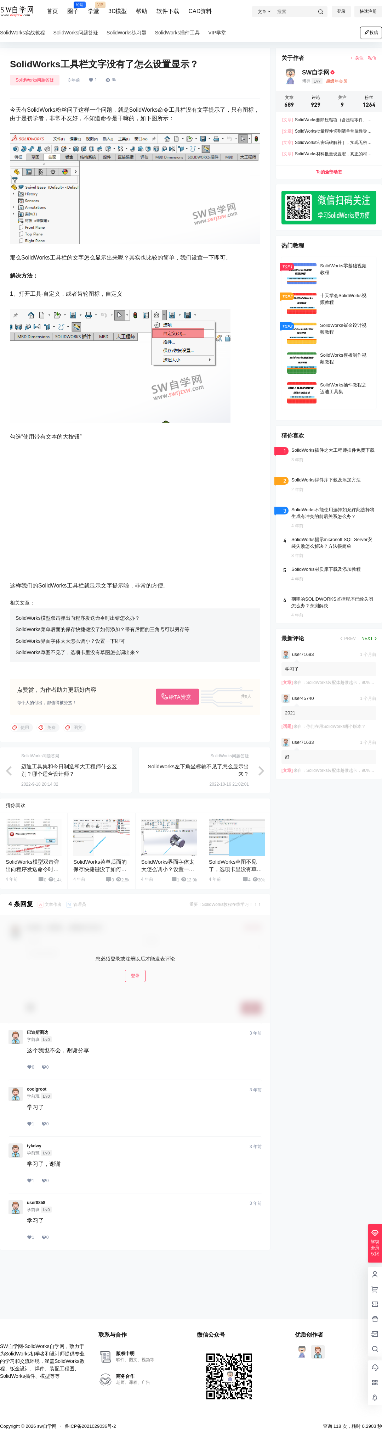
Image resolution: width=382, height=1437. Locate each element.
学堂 (93, 8)
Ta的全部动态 (329, 171)
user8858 (36, 1238)
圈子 (73, 8)
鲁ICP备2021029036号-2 (90, 1426)
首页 (52, 11)
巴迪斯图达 (37, 1068)
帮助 (141, 11)
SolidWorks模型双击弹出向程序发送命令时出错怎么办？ (78, 653)
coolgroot (36, 1125)
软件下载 (167, 11)
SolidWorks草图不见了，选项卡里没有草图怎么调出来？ (78, 688)
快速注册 (368, 11)
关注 (357, 58)
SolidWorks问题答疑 (35, 80)
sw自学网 (46, 1426)
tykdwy (34, 1181)
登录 (341, 11)
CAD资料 (200, 11)
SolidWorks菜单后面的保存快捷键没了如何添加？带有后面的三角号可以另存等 (102, 665)
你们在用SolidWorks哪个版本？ (336, 726)
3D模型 (117, 11)
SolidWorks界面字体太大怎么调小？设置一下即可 (70, 676)
